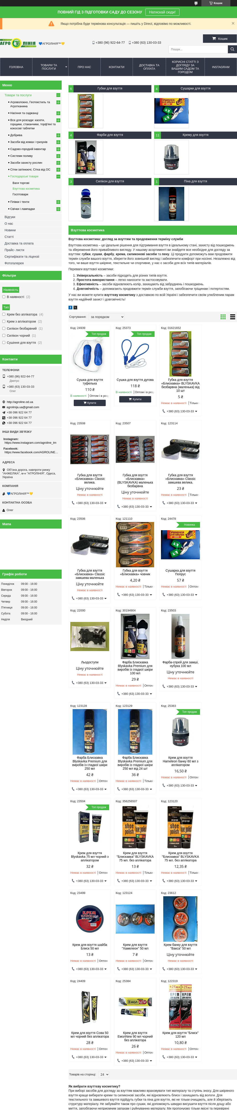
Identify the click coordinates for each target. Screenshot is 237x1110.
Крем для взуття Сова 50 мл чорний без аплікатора (131, 871)
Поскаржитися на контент (113, 1105)
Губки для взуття (109, 88)
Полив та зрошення (196, 986)
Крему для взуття (195, 135)
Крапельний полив (195, 974)
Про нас (84, 67)
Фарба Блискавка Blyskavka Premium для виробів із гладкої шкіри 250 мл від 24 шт (131, 678)
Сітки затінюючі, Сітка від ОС (30, 169)
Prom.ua (140, 1097)
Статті (9, 237)
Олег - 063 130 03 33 (17, 974)
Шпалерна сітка (134, 986)
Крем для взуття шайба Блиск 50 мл (174, 772)
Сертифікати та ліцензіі (22, 256)
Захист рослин (73, 986)
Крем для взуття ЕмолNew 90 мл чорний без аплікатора (174, 871)
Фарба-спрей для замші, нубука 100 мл (217, 576)
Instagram (220, 67)
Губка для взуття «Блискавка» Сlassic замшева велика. (131, 481)
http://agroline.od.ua (20, 402)
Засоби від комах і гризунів (28, 142)
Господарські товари (24, 176)
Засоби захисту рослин (26, 162)
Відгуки (10, 217)
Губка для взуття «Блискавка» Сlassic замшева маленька (174, 481)
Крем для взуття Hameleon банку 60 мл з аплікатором (174, 676)
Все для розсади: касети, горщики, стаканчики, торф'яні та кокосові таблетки (32, 124)
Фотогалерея (14, 263)
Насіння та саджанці (24, 113)
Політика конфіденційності (149, 1105)
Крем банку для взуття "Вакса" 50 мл (88, 869)
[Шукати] (232, 49)
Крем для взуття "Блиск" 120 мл (217, 869)
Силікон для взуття (110, 181)
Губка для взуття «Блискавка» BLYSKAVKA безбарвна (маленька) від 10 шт (174, 385)
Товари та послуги (49, 67)
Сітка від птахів (133, 997)
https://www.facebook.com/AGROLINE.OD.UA (31, 452)
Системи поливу (21, 156)
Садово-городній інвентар (28, 149)
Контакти (116, 67)
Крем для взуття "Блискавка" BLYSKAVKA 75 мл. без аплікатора (88, 776)
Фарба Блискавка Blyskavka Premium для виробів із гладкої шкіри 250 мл (88, 678)
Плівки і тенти (19, 202)
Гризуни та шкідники (77, 980)
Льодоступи (131, 575)
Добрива (16, 135)
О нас (9, 223)
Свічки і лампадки (22, 209)
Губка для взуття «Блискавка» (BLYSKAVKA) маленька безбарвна (88, 483)
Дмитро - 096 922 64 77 (18, 980)
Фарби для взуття (110, 135)
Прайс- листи (14, 250)
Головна (16, 67)
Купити (90, 403)
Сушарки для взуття (196, 88)
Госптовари (20, 194)
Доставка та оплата (149, 67)
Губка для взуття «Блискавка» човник (217, 479)
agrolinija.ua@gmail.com (23, 407)
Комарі (67, 974)
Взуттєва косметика (26, 188)
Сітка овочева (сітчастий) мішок (145, 991)
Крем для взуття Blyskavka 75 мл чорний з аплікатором (216, 676)
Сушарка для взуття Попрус (88, 576)
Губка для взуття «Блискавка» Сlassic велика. (217, 383)
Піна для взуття (195, 181)
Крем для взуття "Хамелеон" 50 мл (217, 772)
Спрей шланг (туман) (197, 980)
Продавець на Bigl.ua (118, 1101)
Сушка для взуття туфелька (88, 381)
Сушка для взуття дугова (131, 381)
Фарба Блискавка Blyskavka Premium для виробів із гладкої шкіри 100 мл (174, 580)
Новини (10, 230)
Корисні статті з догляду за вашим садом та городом (185, 67)
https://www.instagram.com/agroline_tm (30, 442)
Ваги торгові (21, 183)
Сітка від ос (131, 980)
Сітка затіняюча (134, 974)
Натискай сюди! (162, 12)
